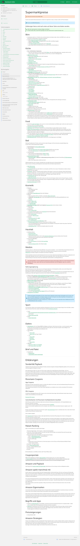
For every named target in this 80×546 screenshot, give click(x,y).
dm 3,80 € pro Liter (32, 95)
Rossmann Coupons (6, 49)
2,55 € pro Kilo (42, 150)
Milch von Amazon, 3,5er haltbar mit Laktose (45, 134)
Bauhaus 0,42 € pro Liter (33, 234)
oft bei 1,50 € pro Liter (32, 55)
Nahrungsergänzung (7, 41)
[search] (40, 2)
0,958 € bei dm (49, 112)
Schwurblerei (57, 272)
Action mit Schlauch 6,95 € (33, 243)
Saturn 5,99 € (32, 334)
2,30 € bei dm (31, 69)
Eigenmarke (36, 56)
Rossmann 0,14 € (49, 205)
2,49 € (32, 239)
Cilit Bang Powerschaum (31, 178)
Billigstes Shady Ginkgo (32, 280)
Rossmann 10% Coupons (30, 397)
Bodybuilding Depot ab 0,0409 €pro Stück (38, 287)
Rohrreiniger (29, 168)
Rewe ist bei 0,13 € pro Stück (34, 82)
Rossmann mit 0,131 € (32, 83)
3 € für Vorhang (33, 241)
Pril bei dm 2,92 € (32, 62)
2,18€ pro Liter (33, 201)
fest (48, 153)
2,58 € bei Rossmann (32, 70)
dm (39, 111)
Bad (3, 35)
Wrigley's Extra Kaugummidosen (33, 129)
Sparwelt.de (30, 415)
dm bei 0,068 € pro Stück (35, 289)
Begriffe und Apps (6, 63)
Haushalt (4, 38)
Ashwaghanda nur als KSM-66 (32, 292)
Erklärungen (4, 46)
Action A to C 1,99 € (32, 344)
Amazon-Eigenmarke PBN (33, 315)
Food (4, 33)
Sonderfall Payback (6, 48)
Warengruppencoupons (35, 436)
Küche (4, 32)
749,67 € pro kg (35, 215)
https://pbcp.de (30, 459)
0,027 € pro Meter (36, 42)
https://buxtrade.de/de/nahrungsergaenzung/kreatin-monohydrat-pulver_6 (43, 312)
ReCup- (48, 52)
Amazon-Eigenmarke (32, 317)
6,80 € (39, 218)
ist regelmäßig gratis (36, 193)
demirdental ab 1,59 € (32, 226)
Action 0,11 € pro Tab (32, 176)
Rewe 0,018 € (31, 103)
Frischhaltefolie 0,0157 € (32, 100)
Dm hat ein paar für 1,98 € (33, 222)
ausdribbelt (52, 404)
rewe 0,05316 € (31, 91)
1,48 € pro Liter (33, 210)
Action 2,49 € (32, 332)
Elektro (4, 44)
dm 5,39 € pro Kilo (32, 157)
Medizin (4, 39)
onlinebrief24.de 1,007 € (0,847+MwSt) (36, 354)
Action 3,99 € (32, 336)
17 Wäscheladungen (68, 157)
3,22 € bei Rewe (32, 65)
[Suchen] (40, 2)
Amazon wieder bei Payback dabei (39, 466)
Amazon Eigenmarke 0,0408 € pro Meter (38, 39)
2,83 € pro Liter (34, 202)
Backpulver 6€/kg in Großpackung (33, 135)
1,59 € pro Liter (36, 197)
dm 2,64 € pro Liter (34, 149)
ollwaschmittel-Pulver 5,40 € (33, 156)
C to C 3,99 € (38, 345)
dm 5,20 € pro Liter (32, 218)
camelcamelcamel (35, 503)
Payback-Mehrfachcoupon (36, 437)
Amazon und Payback (7, 58)
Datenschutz (45, 543)
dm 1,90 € (30, 199)
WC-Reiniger (29, 171)
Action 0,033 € (31, 285)
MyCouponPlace (43, 457)
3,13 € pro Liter (35, 150)
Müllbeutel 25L (30, 104)
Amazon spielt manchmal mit (8, 60)
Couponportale (5, 57)
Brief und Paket (6, 45)
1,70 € (31, 211)
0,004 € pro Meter (34, 41)
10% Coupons (5, 52)
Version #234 (4, 7)
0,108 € (32, 78)
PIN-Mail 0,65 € (31, 353)
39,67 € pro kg (33, 214)
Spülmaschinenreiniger (31, 93)
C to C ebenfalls (39, 344)
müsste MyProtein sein (42, 276)
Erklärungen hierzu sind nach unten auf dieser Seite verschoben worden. (11, 29)
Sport (4, 42)
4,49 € (45, 243)
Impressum (40, 543)
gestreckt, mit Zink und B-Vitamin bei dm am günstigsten (44, 275)
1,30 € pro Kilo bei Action (40, 146)
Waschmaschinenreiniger (32, 181)
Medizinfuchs (28, 252)
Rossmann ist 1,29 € (32, 61)
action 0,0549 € (31, 90)
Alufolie (28, 98)
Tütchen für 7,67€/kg (44, 135)
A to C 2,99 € (33, 345)
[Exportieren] (10, 23)
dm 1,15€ (30, 58)
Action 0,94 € (31, 57)
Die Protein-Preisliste (52, 277)
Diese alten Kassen (51, 409)
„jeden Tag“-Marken (35, 124)
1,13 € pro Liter (32, 167)
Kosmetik (4, 36)
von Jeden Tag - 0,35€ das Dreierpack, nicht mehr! (40, 77)
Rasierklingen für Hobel (32, 205)
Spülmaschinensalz (30, 110)
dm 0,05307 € (31, 89)
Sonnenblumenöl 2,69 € (31, 137)
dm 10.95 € (32, 338)
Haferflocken (29, 127)
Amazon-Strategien (6, 66)
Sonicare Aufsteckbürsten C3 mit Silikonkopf (35, 220)
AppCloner (29, 506)
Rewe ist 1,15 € (31, 60)
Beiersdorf (49, 43)
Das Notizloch (34, 543)
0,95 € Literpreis (38, 58)
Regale (62, 1)
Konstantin (14, 8)
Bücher (68, 1)
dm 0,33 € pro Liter (32, 233)
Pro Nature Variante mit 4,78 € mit (43, 66)
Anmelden (74, 1)
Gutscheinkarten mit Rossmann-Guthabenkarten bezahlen (11, 54)
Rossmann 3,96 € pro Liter (33, 97)
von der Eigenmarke (33, 72)
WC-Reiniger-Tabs (30, 175)
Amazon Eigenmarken (7, 61)
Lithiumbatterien (30, 326)
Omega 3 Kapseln (30, 281)
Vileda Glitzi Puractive (41, 85)
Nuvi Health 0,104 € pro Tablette (38, 291)
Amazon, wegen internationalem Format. (47, 74)
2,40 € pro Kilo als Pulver (44, 149)
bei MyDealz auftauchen (53, 308)
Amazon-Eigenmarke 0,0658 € (34, 102)
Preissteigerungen (6, 64)
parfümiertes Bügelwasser (49, 236)
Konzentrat (44, 211)
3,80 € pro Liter (34, 219)
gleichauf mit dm (32, 86)
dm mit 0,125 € (31, 81)
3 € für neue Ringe (44, 241)
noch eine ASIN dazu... (57, 77)
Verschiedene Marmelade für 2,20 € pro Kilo (35, 126)
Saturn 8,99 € (32, 339)
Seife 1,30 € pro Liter (31, 166)
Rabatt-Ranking (6, 55)
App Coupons (5, 51)
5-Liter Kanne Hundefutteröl (34, 288)
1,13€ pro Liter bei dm (51, 195)
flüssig (44, 153)
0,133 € (32, 207)
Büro (4, 30)
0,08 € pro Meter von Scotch (35, 43)
